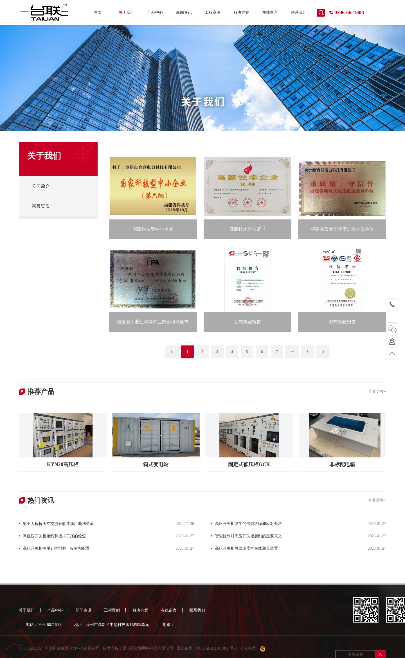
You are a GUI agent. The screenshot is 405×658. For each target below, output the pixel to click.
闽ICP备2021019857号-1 (216, 652)
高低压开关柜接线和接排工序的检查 (54, 536)
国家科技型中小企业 (152, 229)
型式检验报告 (247, 321)
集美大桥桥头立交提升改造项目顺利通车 (58, 524)
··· (292, 352)
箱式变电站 (155, 464)
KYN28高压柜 (62, 464)
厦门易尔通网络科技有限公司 (148, 652)
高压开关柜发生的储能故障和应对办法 (248, 524)
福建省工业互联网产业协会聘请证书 (153, 321)
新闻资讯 (184, 12)
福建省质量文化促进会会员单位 (342, 229)
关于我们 (126, 12)
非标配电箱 (342, 464)
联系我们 (299, 12)
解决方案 (241, 12)
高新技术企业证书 (248, 229)
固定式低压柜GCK (249, 464)
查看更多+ (377, 391)
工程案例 (212, 12)
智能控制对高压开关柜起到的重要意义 (248, 536)
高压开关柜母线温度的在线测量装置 (246, 548)
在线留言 (270, 12)
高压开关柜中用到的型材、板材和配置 (56, 548)
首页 (98, 12)
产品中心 (155, 12)
